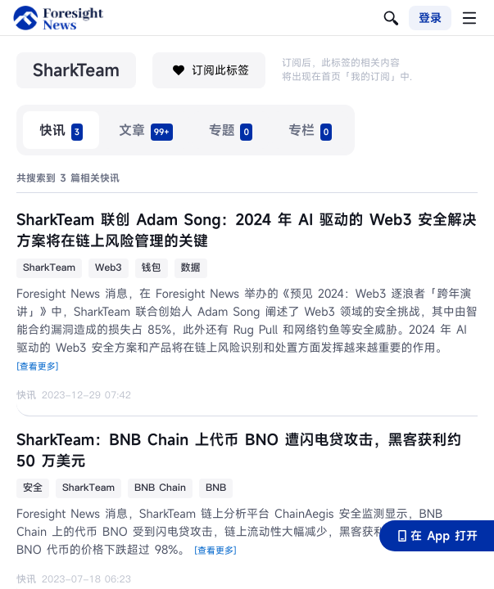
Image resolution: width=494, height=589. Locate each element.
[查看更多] (37, 367)
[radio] (61, 130)
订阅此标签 (209, 70)
